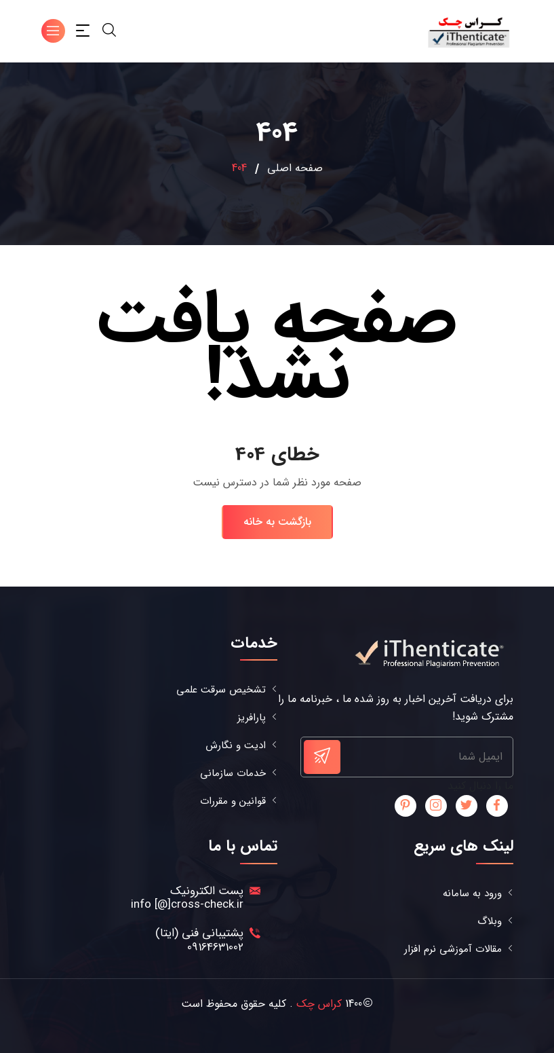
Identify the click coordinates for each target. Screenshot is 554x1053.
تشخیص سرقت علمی (221, 690)
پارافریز (251, 717)
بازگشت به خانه (277, 521)
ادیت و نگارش (235, 745)
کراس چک (319, 1003)
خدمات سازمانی (233, 773)
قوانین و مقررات (233, 801)
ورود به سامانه (472, 893)
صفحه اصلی (295, 168)
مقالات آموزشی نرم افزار (453, 949)
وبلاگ (489, 921)
